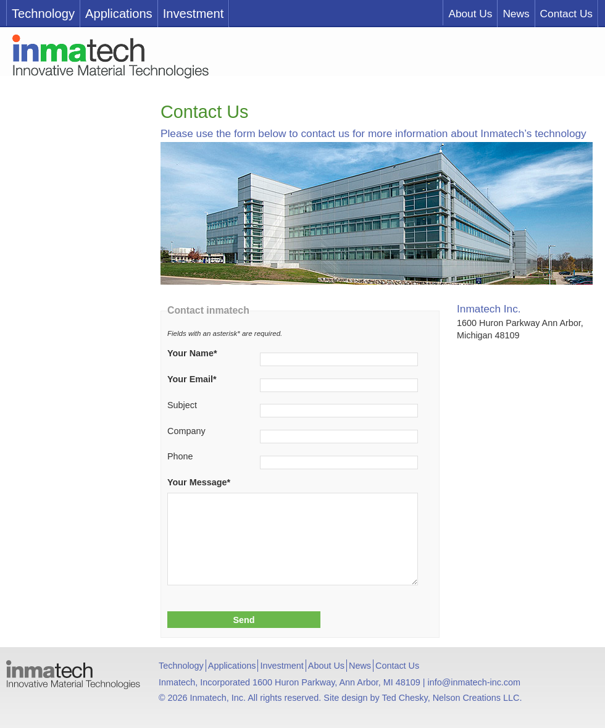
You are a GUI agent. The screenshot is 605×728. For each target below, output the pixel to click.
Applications (118, 13)
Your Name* (192, 353)
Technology (43, 13)
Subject (182, 405)
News (516, 13)
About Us (470, 13)
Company (186, 431)
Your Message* (198, 482)
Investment (193, 13)
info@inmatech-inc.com (473, 682)
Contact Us (566, 13)
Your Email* (192, 379)
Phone (180, 456)
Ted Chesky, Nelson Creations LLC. (452, 698)
